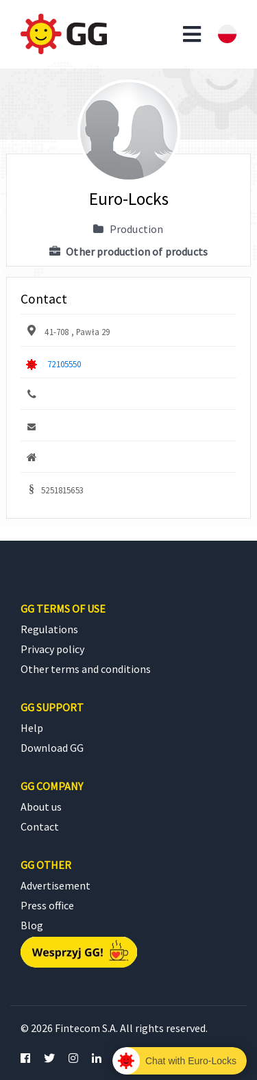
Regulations (49, 629)
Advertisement (55, 885)
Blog (32, 925)
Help (32, 728)
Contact (40, 826)
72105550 (64, 363)
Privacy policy (52, 649)
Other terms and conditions (86, 669)
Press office (47, 905)
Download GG (52, 747)
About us (41, 806)
